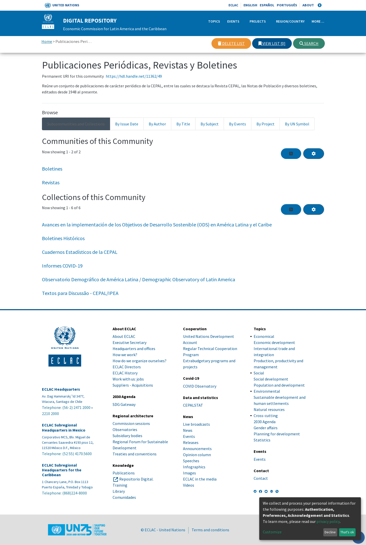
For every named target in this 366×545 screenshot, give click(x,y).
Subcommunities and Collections (76, 123)
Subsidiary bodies (127, 435)
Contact (261, 478)
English (250, 5)
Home (46, 41)
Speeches (191, 460)
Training (120, 485)
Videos (188, 485)
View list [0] (271, 43)
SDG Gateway (124, 404)
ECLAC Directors (127, 366)
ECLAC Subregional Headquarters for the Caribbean (61, 470)
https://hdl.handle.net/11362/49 (134, 76)
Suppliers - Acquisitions (133, 385)
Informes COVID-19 (62, 265)
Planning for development (277, 433)
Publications (124, 472)
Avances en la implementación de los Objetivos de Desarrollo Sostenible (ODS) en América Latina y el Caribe (157, 224)
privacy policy (328, 521)
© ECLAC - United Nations (163, 529)
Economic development (274, 342)
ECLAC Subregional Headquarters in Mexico (63, 427)
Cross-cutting (266, 415)
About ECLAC (124, 336)
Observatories (125, 429)
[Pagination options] (313, 153)
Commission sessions (131, 423)
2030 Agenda (265, 421)
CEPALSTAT (193, 405)
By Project (265, 123)
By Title (183, 123)
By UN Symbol (297, 123)
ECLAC (233, 5)
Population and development (279, 385)
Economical (264, 336)
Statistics (262, 439)
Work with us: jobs (128, 379)
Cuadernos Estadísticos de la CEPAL (79, 252)
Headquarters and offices (134, 348)
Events (233, 21)
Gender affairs (266, 427)
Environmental (267, 391)
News (187, 430)
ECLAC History (125, 372)
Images (189, 472)
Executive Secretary (129, 342)
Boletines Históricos (63, 238)
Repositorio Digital (136, 479)
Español (267, 5)
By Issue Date (126, 123)
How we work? (125, 354)
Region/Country (290, 21)
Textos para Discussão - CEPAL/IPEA (80, 293)
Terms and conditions (210, 529)
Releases (191, 442)
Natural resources (269, 409)
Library (119, 491)
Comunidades (124, 497)
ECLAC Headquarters (61, 389)
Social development (271, 379)
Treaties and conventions (135, 453)
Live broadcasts (196, 424)
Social (259, 372)
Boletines (52, 169)
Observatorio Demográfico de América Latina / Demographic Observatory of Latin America (138, 279)
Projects (258, 21)
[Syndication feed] (291, 153)
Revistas (50, 182)
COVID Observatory (199, 386)
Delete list (231, 43)
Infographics (194, 466)
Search (308, 43)
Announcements (197, 448)
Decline (330, 532)
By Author (157, 123)
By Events (237, 123)
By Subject (210, 123)
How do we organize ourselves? (139, 360)
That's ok (347, 532)
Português (287, 5)
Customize (272, 531)
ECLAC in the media (200, 479)
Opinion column (197, 454)
